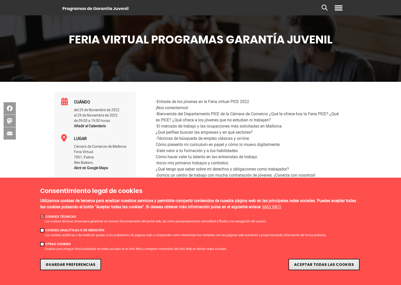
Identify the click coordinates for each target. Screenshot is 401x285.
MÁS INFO (271, 206)
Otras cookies (58, 244)
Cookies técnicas (60, 217)
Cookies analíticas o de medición (74, 230)
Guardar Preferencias (70, 265)
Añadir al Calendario (90, 125)
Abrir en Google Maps (91, 167)
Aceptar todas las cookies (324, 265)
